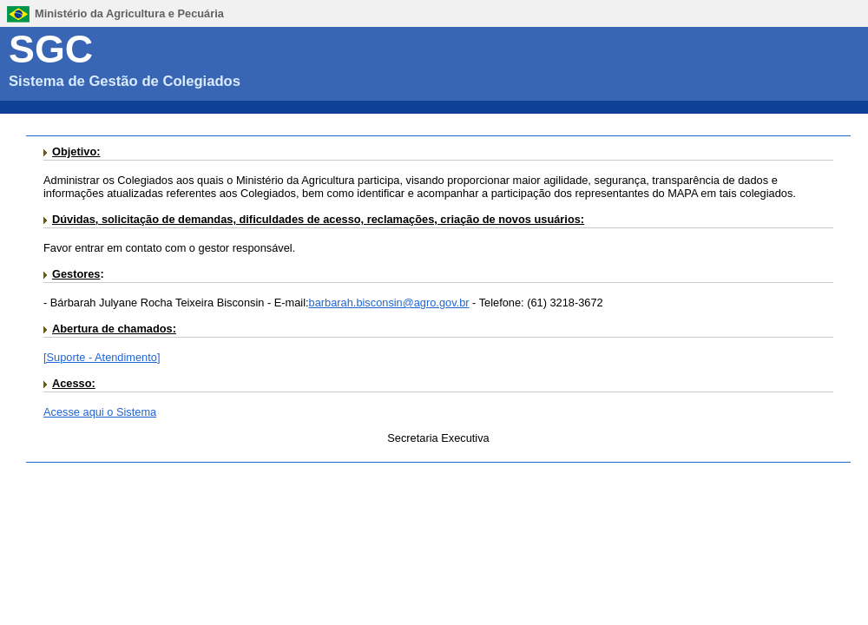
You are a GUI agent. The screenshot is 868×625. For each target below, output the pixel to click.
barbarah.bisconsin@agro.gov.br (389, 302)
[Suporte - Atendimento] (101, 357)
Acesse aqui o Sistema (99, 411)
